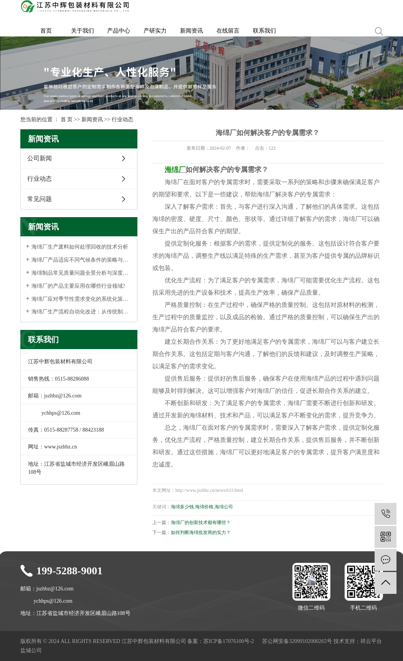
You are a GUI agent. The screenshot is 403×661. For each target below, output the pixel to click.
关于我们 (82, 31)
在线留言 (227, 31)
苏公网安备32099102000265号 (297, 641)
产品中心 (118, 31)
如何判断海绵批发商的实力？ (201, 532)
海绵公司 (224, 506)
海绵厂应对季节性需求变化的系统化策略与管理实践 (81, 299)
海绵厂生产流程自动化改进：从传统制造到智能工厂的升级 (81, 312)
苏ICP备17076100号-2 (228, 641)
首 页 (67, 119)
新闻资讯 (191, 31)
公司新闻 (39, 158)
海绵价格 (204, 506)
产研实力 (155, 31)
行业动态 (122, 119)
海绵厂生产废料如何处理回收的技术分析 (79, 247)
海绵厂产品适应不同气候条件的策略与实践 (81, 260)
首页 (46, 31)
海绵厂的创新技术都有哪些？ (201, 522)
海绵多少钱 (182, 506)
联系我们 (264, 31)
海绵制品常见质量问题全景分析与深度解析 (81, 273)
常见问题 (39, 199)
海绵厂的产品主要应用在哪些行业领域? (78, 286)
